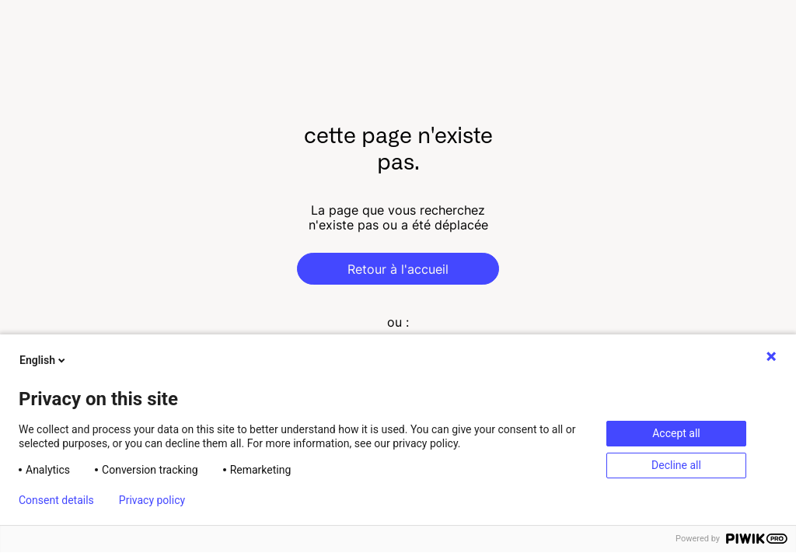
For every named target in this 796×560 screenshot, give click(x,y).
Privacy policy (152, 500)
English (43, 360)
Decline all (676, 465)
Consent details (56, 500)
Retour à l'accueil (398, 269)
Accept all (676, 433)
